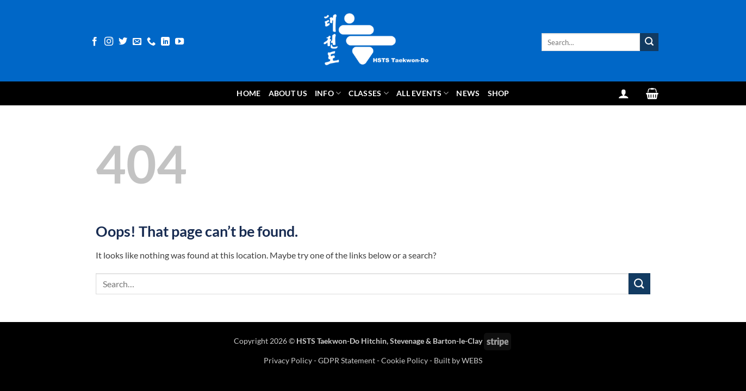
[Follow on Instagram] (108, 42)
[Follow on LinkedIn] (165, 42)
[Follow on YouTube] (179, 42)
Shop (498, 93)
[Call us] (151, 42)
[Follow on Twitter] (123, 42)
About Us (288, 93)
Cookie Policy (404, 360)
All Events (422, 93)
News (468, 93)
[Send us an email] (137, 42)
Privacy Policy (289, 360)
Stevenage (407, 340)
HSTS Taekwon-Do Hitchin (341, 340)
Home (248, 93)
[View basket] (652, 93)
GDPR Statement (346, 360)
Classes (369, 93)
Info (328, 93)
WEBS (472, 360)
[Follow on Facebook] (94, 42)
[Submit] (649, 42)
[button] (623, 93)
